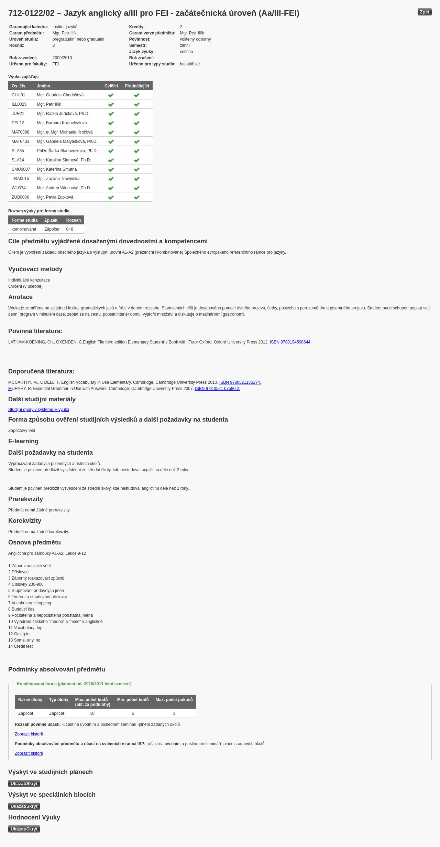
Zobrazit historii (29, 734)
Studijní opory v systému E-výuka (38, 409)
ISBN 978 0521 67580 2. (217, 388)
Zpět (424, 11)
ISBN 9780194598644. (290, 342)
